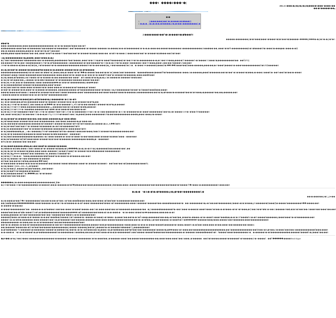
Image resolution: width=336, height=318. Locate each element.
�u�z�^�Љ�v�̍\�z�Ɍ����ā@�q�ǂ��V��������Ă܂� (170, 24)
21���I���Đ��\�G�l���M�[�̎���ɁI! (170, 21)
